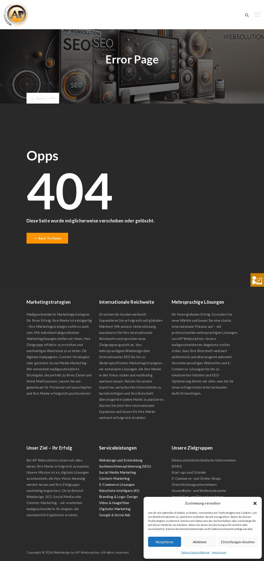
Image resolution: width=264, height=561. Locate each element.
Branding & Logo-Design (118, 497)
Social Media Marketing (117, 472)
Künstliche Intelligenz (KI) (119, 491)
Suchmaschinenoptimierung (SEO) (125, 466)
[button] (255, 503)
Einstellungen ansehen (238, 542)
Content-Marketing (114, 478)
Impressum (219, 552)
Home (37, 98)
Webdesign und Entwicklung (121, 460)
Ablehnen (200, 542)
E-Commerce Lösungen (117, 484)
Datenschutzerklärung (195, 552)
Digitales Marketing (115, 509)
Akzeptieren (164, 542)
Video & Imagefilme (114, 503)
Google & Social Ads (115, 515)
